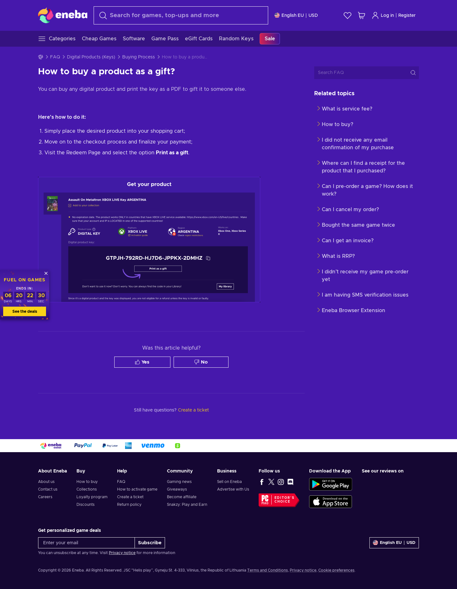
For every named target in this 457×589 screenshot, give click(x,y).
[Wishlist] (347, 15)
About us (46, 482)
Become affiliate (181, 497)
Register (407, 15)
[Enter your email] (86, 542)
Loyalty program (92, 497)
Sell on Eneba (229, 482)
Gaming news (179, 482)
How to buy (87, 482)
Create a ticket (130, 497)
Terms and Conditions (267, 570)
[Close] (46, 273)
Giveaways (177, 489)
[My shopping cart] (361, 15)
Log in (383, 15)
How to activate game (137, 489)
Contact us (47, 489)
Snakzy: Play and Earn (187, 504)
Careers (45, 497)
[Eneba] (62, 15)
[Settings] (296, 15)
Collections (86, 489)
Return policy (129, 504)
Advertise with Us (233, 489)
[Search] (181, 15)
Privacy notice (122, 553)
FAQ (55, 57)
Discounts (85, 504)
